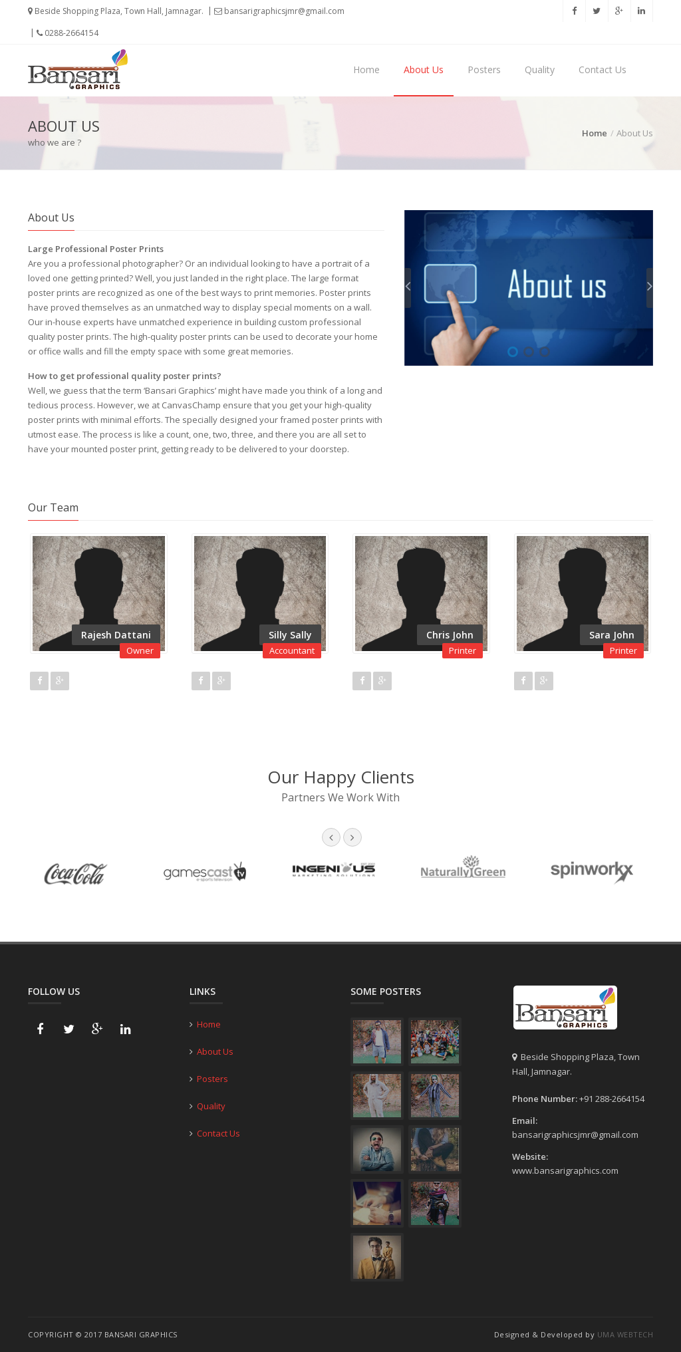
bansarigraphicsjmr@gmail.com (279, 11)
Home (366, 69)
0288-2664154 (67, 33)
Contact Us (602, 69)
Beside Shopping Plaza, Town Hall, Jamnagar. (116, 11)
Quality (540, 69)
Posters (484, 69)
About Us (424, 69)
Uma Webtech (625, 1334)
